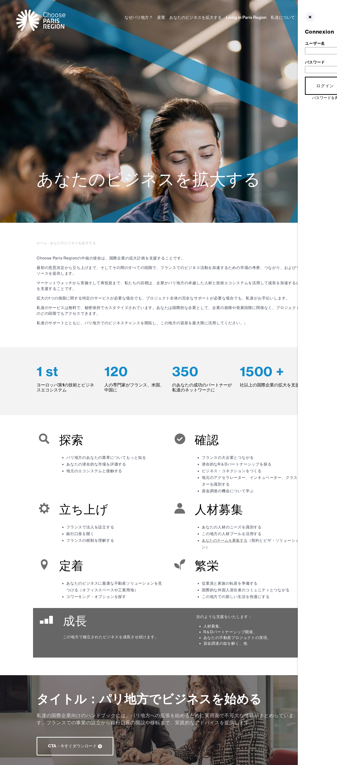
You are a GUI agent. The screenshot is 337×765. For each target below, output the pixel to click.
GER (312, 28)
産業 (161, 17)
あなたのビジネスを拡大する (195, 17)
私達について (283, 17)
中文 (312, 51)
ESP (312, 34)
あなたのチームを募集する (224, 540)
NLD (312, 40)
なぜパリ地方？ (139, 17)
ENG (312, 22)
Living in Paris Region (246, 17)
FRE (312, 45)
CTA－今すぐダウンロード (72, 745)
